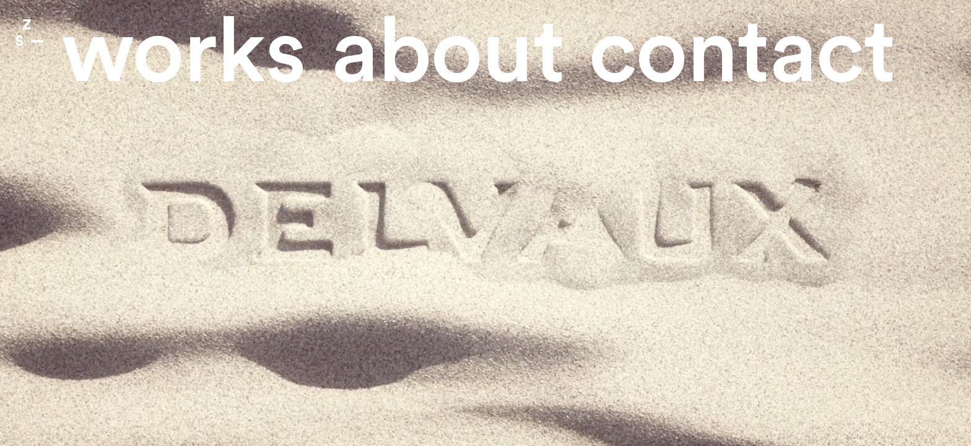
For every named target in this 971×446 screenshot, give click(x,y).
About (448, 53)
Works (183, 53)
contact (742, 53)
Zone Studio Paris (29, 32)
